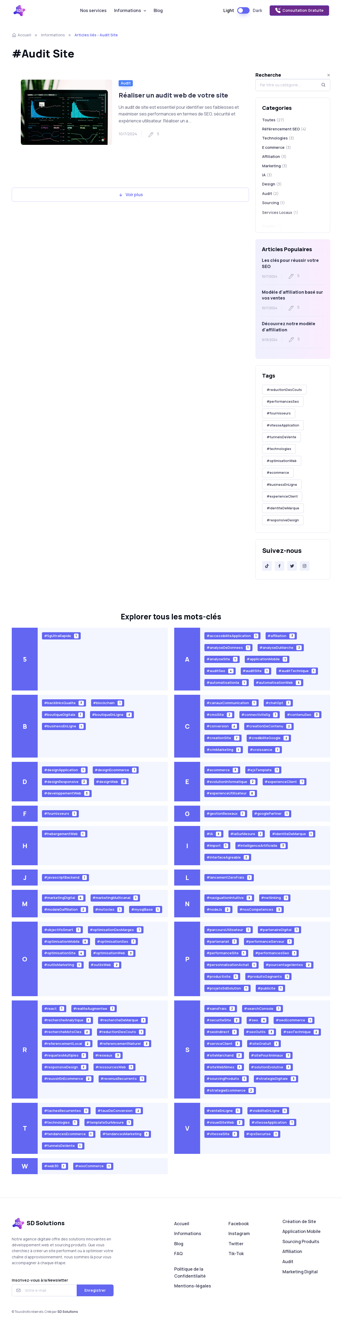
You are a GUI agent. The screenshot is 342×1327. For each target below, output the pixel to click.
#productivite (222, 976)
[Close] (328, 75)
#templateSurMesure (108, 1122)
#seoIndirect (222, 1031)
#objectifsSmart (62, 929)
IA (267, 178)
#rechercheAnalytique (67, 1020)
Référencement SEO (284, 129)
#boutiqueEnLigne (112, 714)
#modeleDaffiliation (65, 909)
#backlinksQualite (64, 702)
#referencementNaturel (124, 1043)
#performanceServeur (269, 941)
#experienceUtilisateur (231, 793)
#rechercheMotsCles (67, 1031)
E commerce (276, 147)
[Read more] (66, 112)
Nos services (93, 10)
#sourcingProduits (227, 1078)
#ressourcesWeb (114, 1066)
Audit (126, 83)
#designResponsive (65, 781)
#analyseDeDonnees (228, 647)
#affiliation (281, 635)
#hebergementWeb (64, 833)
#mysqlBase (145, 909)
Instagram (239, 1233)
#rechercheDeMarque (123, 1020)
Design (272, 189)
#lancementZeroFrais (229, 877)
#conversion (222, 726)
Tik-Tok (236, 1253)
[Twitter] (292, 566)
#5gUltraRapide (61, 635)
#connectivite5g (259, 714)
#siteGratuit (264, 1043)
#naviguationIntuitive (229, 897)
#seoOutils (260, 1031)
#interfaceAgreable (228, 857)
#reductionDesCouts (284, 389)
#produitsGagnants (268, 976)
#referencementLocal (67, 1043)
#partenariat (222, 941)
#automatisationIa (227, 682)
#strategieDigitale (276, 1078)
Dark (257, 10)
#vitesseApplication (283, 425)
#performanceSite (226, 953)
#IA (214, 833)
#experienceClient (282, 496)
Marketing (274, 167)
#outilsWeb (105, 964)
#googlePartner (271, 813)
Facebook (238, 1224)
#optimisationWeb (282, 461)
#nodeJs (218, 909)
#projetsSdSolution (227, 988)
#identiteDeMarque (283, 508)
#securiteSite (223, 1020)
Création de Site (299, 1221)
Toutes (273, 120)
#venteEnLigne (223, 1110)
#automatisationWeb (278, 682)
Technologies (278, 138)
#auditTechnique (297, 670)
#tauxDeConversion (119, 1110)
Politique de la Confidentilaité (190, 1272)
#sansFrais (221, 1008)
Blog (158, 10)
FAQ (178, 1253)
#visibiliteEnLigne (268, 1110)
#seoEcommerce (294, 1020)
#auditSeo (220, 670)
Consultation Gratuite (299, 10)
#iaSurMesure (246, 833)
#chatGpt (278, 702)
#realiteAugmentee (94, 1008)
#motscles (108, 909)
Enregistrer (95, 1290)
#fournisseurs (279, 413)
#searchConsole (262, 1008)
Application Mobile (301, 1231)
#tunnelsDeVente (281, 437)
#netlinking (274, 897)
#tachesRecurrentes (66, 1110)
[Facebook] (279, 566)
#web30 (55, 1166)
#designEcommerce (116, 769)
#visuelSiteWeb (224, 1122)
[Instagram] (304, 566)
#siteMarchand (224, 1055)
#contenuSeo (303, 714)
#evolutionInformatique (231, 781)
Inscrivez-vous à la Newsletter (40, 1280)
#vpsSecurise (262, 1133)
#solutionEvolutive (271, 1066)
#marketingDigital (63, 897)
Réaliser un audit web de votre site (173, 95)
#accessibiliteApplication (232, 635)
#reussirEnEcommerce (67, 1078)
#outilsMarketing (62, 964)
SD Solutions (67, 1311)
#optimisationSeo (116, 941)
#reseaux (108, 1055)
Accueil (21, 34)
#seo (257, 1020)
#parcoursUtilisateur (229, 929)
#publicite (270, 988)
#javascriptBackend (65, 877)
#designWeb (111, 781)
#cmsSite (219, 714)
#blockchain (107, 702)
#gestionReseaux (226, 813)
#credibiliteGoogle (268, 737)
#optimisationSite (64, 953)
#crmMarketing (224, 749)
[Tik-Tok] (267, 566)
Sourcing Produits (300, 1241)
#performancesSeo (283, 401)
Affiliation (274, 157)
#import (217, 845)
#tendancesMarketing (125, 1133)
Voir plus (130, 194)
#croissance (265, 749)
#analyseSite (222, 659)
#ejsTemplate (263, 769)
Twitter (235, 1244)
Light (228, 10)
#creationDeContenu (269, 726)
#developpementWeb (67, 793)
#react (54, 1008)
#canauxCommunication (231, 702)
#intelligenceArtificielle (261, 845)
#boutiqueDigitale (63, 714)
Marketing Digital (300, 1272)
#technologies (279, 449)
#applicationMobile (267, 659)
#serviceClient (223, 1043)
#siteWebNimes (224, 1066)
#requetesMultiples (65, 1055)
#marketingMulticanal (115, 897)
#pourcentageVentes (288, 964)
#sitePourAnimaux (270, 1055)
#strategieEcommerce (230, 1090)
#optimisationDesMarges (115, 929)
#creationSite (223, 737)
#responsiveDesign (283, 520)
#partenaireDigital (279, 929)
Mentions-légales (192, 1286)
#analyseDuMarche (280, 647)
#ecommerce (278, 472)
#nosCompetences (260, 909)
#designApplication (65, 769)
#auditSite (256, 670)
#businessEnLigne (282, 484)
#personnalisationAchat (231, 964)
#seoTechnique (301, 1031)
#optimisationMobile (66, 941)
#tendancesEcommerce (68, 1133)
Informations (127, 10)
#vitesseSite (222, 1133)
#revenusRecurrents (122, 1078)
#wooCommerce (93, 1166)
